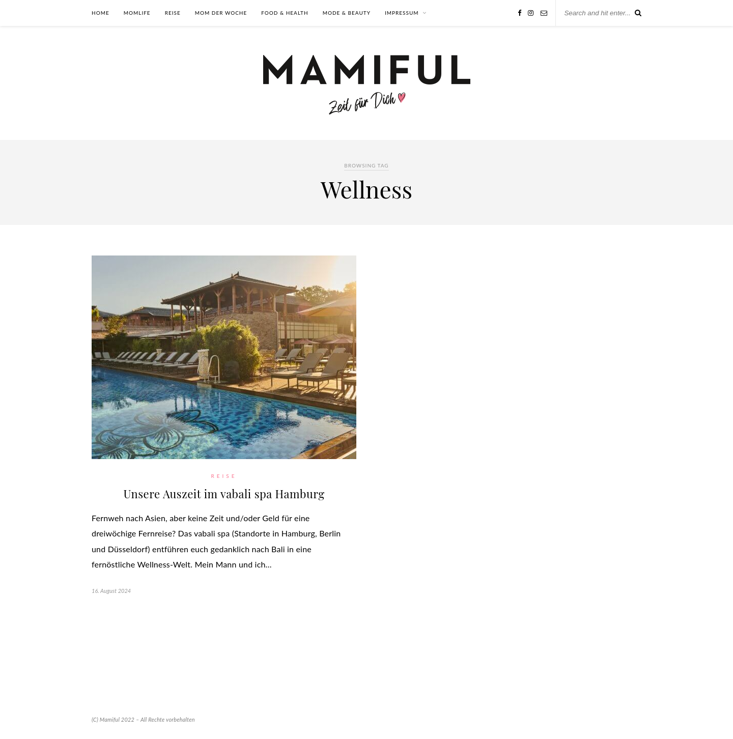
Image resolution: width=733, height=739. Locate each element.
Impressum (402, 13)
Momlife (137, 13)
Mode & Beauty (347, 13)
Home (100, 13)
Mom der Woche (221, 13)
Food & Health (284, 13)
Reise (173, 13)
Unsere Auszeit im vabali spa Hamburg (223, 493)
